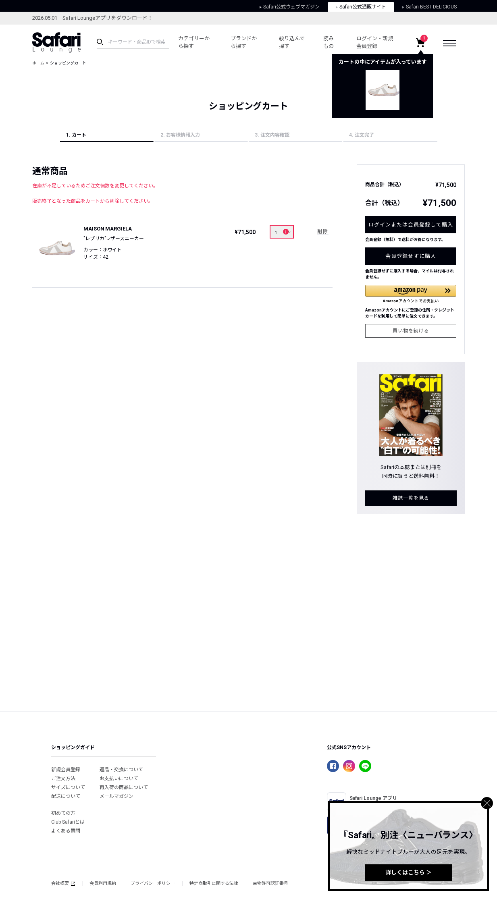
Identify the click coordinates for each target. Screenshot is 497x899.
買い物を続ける (411, 331)
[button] (410, 294)
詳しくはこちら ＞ (408, 872)
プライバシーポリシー (153, 883)
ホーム (38, 63)
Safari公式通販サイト (361, 7)
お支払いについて (119, 778)
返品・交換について (121, 769)
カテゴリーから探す (194, 42)
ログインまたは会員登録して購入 (410, 225)
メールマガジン (116, 796)
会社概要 (63, 883)
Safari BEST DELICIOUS (429, 7)
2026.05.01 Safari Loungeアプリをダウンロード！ (92, 18)
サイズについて (68, 787)
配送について (65, 796)
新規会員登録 (65, 769)
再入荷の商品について (124, 787)
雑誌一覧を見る (411, 498)
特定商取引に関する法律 (213, 883)
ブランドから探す (244, 42)
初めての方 (63, 813)
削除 (323, 232)
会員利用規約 (102, 883)
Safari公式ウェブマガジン (290, 7)
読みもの (328, 42)
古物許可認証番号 (270, 883)
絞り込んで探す (292, 42)
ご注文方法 (63, 778)
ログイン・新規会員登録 (374, 42)
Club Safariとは (68, 822)
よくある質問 (65, 831)
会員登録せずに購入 (410, 256)
